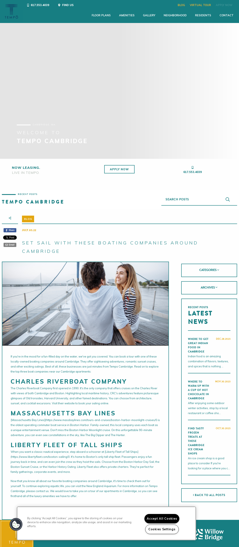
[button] (16, 524)
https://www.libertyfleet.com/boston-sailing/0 (41, 454)
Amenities (112, 15)
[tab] (209, 267)
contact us (42, 488)
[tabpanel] (119, 88)
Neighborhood (160, 15)
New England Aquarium (101, 483)
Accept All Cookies (162, 518)
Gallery (134, 15)
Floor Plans (86, 15)
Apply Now (211, 5)
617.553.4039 (192, 169)
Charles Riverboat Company (34, 385)
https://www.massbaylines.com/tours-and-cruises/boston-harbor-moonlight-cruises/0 (101, 417)
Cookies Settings (162, 529)
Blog (168, 5)
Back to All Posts (209, 492)
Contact (211, 15)
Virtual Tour (187, 5)
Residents (188, 15)
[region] (106, 523)
